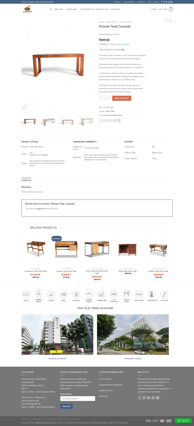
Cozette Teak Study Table (66, 271)
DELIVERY (129, 142)
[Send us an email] (169, 2)
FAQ (149, 2)
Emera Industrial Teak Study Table (97, 272)
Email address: (66, 394)
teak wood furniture (115, 115)
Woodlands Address (133, 358)
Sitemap (156, 2)
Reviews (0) (26, 180)
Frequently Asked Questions (111, 384)
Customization (87, 9)
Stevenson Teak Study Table (36, 271)
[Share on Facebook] (101, 121)
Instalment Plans (129, 2)
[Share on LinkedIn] (119, 121)
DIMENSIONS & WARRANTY (85, 142)
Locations (115, 9)
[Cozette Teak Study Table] (66, 249)
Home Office (111, 22)
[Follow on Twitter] (166, 2)
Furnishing (72, 9)
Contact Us (141, 2)
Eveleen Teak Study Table (158, 271)
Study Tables (125, 22)
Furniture (59, 9)
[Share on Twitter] (106, 121)
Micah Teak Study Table (128, 271)
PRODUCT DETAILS (30, 142)
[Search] (51, 9)
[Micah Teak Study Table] (128, 249)
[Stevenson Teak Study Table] (36, 249)
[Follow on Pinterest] (171, 2)
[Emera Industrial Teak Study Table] (97, 249)
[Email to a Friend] (110, 121)
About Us (117, 2)
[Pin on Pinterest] (114, 121)
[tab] (26, 180)
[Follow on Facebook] (162, 2)
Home (101, 22)
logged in (40, 208)
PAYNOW (103, 396)
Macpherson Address (57, 358)
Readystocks (102, 9)
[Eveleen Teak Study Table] (158, 249)
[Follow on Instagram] (164, 2)
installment (125, 44)
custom (105, 115)
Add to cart (122, 98)
